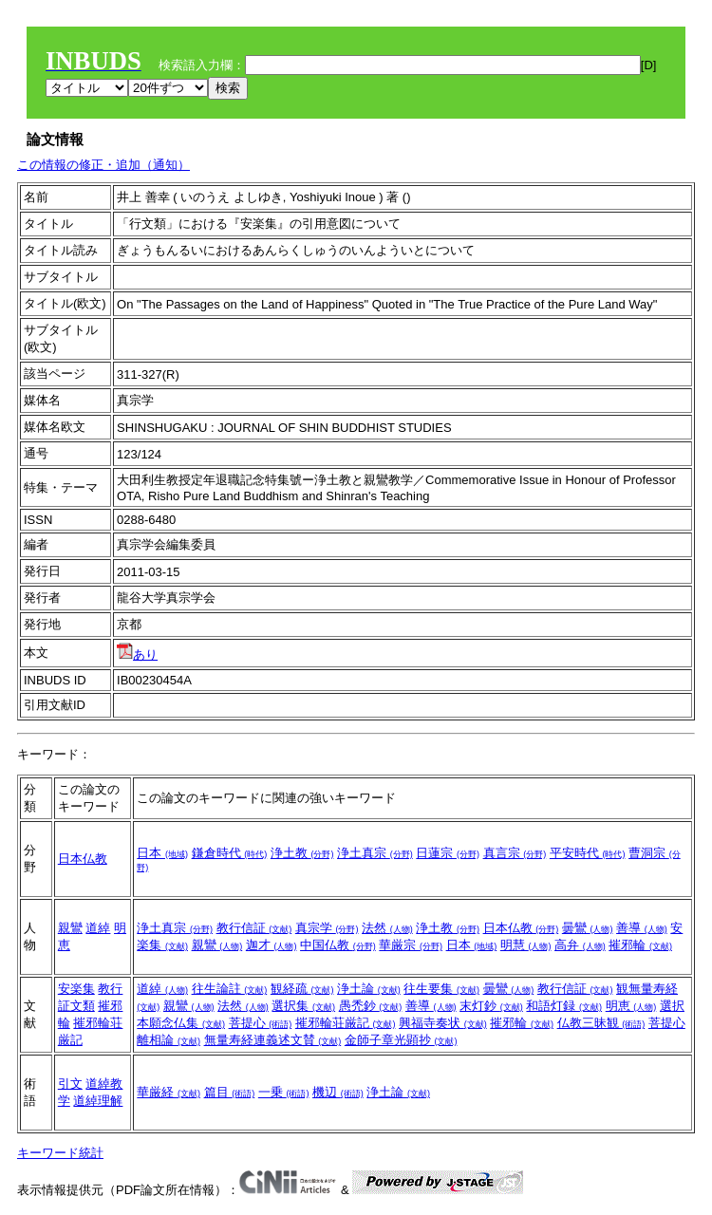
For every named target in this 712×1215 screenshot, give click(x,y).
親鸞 (70, 928)
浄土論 (369, 988)
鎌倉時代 (230, 853)
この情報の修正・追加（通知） (103, 165)
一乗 (283, 1092)
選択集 (303, 1006)
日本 (162, 853)
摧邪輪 (640, 945)
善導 (641, 928)
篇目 (229, 1092)
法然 (387, 928)
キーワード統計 (60, 1153)
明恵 (631, 1006)
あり (137, 654)
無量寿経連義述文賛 (273, 1040)
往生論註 (230, 988)
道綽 (97, 928)
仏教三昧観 (601, 1023)
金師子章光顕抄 (401, 1040)
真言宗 (515, 853)
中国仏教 (338, 945)
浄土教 (302, 853)
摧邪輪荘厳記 (345, 1023)
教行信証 (254, 928)
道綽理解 (97, 1101)
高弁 (580, 945)
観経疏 (302, 988)
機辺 (338, 1092)
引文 (70, 1083)
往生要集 (441, 988)
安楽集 (76, 988)
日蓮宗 (447, 853)
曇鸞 (587, 928)
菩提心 (260, 1023)
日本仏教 (82, 858)
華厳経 (168, 1092)
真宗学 (327, 928)
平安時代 (588, 853)
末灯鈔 (491, 1006)
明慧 (526, 945)
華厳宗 (410, 945)
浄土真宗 (375, 853)
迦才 (271, 945)
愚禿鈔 (371, 1006)
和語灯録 (564, 1006)
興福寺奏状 (443, 1023)
